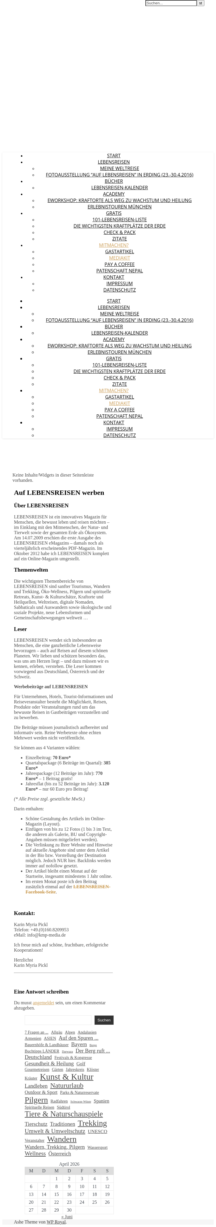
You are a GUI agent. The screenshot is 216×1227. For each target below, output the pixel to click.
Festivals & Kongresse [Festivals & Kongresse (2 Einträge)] (73, 1057)
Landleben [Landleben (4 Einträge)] (36, 1086)
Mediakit (119, 258)
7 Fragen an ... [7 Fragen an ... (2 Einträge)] (36, 1032)
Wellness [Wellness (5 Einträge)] (35, 1153)
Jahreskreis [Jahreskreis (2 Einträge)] (75, 1069)
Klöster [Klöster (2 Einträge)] (93, 1069)
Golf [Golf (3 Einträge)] (80, 1064)
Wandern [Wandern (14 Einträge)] (62, 1139)
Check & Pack (120, 232)
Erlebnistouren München (120, 207)
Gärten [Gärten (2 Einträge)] (57, 1069)
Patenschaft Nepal (119, 270)
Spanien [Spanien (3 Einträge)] (101, 1101)
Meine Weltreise (119, 168)
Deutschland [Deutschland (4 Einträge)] (38, 1057)
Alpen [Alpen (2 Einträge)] (70, 1032)
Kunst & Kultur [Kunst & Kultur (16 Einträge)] (66, 1076)
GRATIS (114, 213)
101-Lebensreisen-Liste (119, 219)
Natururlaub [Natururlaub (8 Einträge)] (67, 1085)
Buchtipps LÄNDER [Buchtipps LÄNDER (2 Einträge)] (42, 1051)
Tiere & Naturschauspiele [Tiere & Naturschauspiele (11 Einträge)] (64, 1114)
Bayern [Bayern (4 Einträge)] (79, 1044)
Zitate (119, 239)
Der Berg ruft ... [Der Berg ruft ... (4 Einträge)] (92, 1051)
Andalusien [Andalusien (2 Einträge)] (87, 1032)
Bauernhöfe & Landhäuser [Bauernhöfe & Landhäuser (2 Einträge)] (47, 1044)
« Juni (67, 1216)
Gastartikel (119, 251)
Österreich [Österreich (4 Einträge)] (59, 1154)
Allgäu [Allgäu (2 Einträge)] (56, 1032)
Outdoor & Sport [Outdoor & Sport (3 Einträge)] (41, 1092)
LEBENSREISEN (18, 5)
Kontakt (113, 277)
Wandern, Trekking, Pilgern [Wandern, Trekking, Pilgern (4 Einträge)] (55, 1147)
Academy (114, 194)
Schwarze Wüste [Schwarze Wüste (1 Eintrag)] (81, 1101)
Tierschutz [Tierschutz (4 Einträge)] (36, 1124)
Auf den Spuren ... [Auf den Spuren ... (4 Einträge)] (78, 1038)
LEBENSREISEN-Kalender (119, 187)
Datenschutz (119, 290)
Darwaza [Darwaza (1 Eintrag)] (67, 1051)
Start (113, 155)
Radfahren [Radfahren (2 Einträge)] (59, 1101)
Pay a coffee (120, 264)
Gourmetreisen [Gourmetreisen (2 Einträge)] (37, 1069)
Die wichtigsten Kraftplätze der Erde (119, 226)
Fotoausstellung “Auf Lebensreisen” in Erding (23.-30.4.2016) (119, 175)
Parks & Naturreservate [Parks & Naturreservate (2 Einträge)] (79, 1092)
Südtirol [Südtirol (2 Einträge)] (63, 1107)
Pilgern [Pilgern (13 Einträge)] (36, 1099)
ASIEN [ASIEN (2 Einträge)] (50, 1038)
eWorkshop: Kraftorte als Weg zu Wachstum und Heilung (120, 200)
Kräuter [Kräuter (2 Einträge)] (31, 1078)
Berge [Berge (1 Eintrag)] (93, 1045)
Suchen (104, 1020)
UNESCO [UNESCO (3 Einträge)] (97, 1131)
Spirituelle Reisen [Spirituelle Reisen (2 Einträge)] (39, 1107)
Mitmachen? (114, 245)
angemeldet (43, 1002)
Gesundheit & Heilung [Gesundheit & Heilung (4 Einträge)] (49, 1063)
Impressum (120, 283)
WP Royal (56, 1221)
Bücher (114, 181)
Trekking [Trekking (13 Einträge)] (92, 1123)
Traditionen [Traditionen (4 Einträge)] (62, 1124)
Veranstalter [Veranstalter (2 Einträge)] (34, 1140)
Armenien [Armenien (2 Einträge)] (33, 1038)
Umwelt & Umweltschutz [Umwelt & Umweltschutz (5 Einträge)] (55, 1131)
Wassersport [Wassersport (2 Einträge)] (97, 1147)
